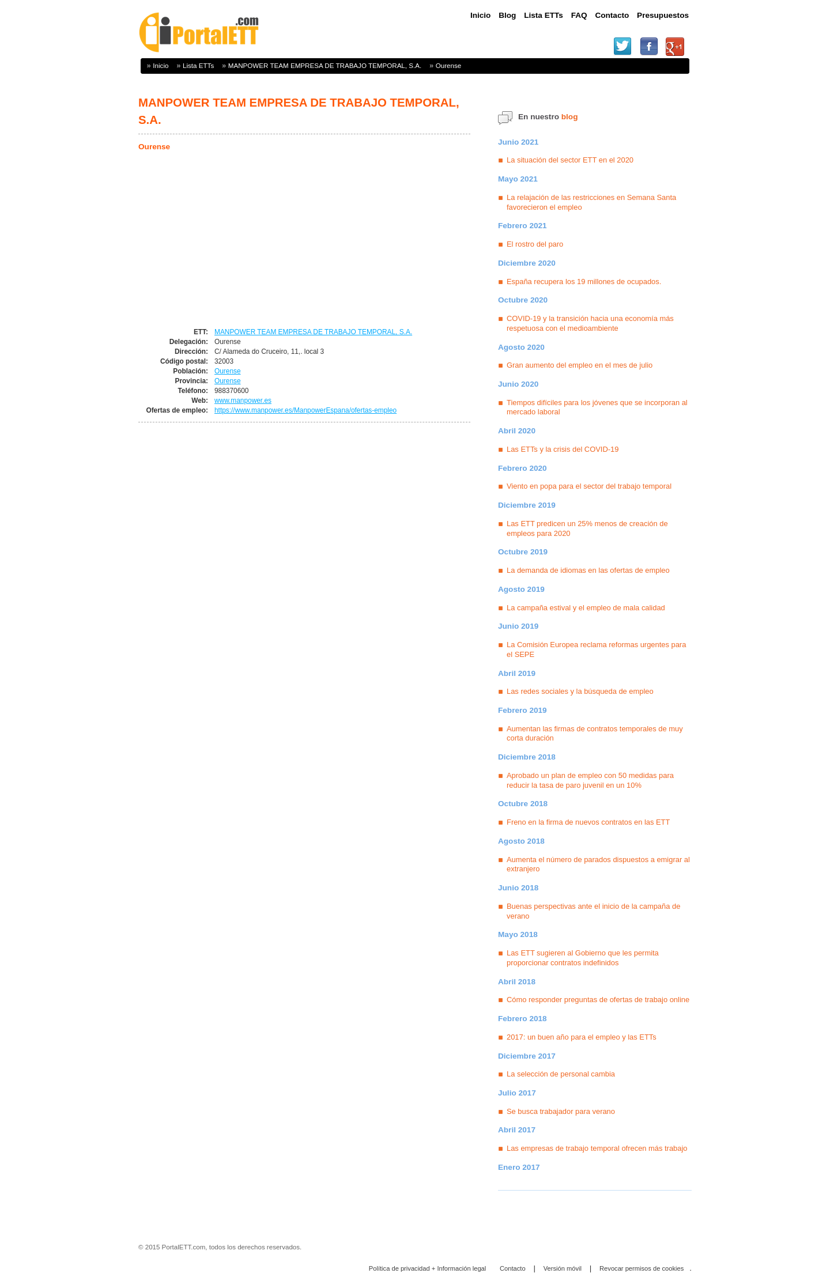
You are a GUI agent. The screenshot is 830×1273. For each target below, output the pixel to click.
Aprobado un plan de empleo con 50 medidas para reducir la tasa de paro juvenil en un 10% (590, 780)
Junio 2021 (518, 142)
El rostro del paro (535, 244)
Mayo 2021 (518, 179)
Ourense (449, 65)
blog (569, 116)
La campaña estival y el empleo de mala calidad (586, 607)
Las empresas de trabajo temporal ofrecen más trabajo (597, 1148)
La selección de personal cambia (561, 1074)
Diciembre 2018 (527, 757)
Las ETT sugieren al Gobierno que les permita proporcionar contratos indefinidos (583, 958)
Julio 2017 (517, 1093)
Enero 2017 (519, 1167)
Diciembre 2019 (527, 505)
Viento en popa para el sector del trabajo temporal (589, 486)
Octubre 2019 (523, 551)
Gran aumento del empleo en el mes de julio (579, 365)
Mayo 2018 (518, 934)
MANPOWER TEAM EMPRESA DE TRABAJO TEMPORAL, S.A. (324, 65)
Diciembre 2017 (527, 1056)
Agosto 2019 (521, 589)
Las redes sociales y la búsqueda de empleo (580, 691)
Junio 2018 (518, 887)
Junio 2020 (518, 384)
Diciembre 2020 (527, 263)
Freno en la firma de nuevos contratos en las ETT (588, 822)
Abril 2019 (516, 673)
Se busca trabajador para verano (561, 1111)
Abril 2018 (516, 981)
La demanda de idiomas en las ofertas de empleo (588, 570)
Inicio (160, 65)
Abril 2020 (516, 430)
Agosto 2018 (521, 841)
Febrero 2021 (522, 225)
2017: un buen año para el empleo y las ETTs (582, 1037)
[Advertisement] (235, 240)
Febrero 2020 (522, 468)
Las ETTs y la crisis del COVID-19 (562, 449)
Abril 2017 (516, 1129)
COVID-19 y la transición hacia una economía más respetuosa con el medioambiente (590, 323)
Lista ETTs (198, 65)
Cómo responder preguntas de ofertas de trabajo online (598, 999)
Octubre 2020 (523, 300)
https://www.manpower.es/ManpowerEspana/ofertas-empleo (305, 410)
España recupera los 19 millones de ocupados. (584, 281)
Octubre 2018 (523, 803)
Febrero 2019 (522, 710)
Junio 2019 (518, 626)
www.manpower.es (242, 400)
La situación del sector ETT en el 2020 (570, 160)
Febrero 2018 (522, 1018)
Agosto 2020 (521, 347)
